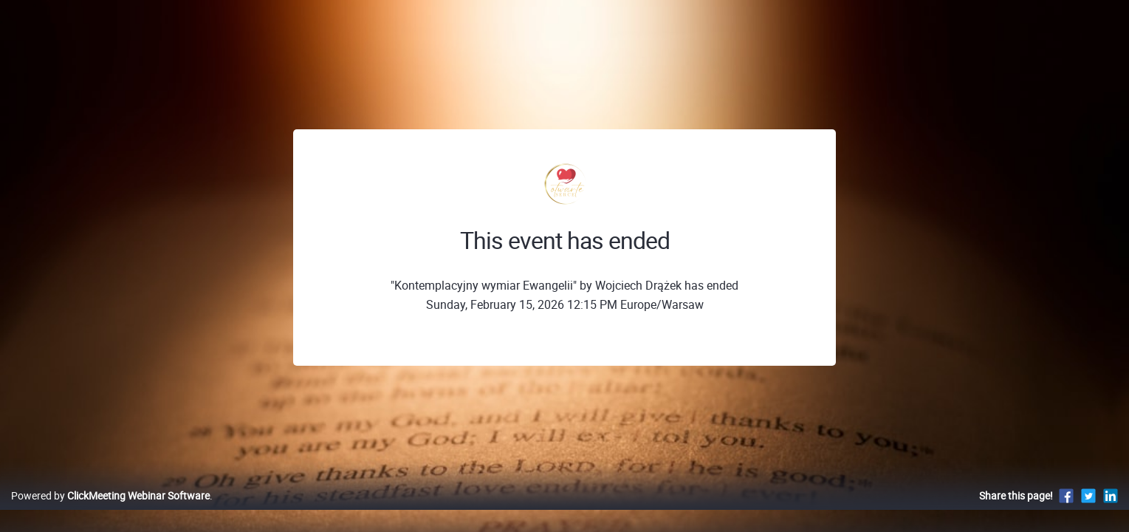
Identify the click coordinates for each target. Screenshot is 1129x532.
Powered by (110, 511)
